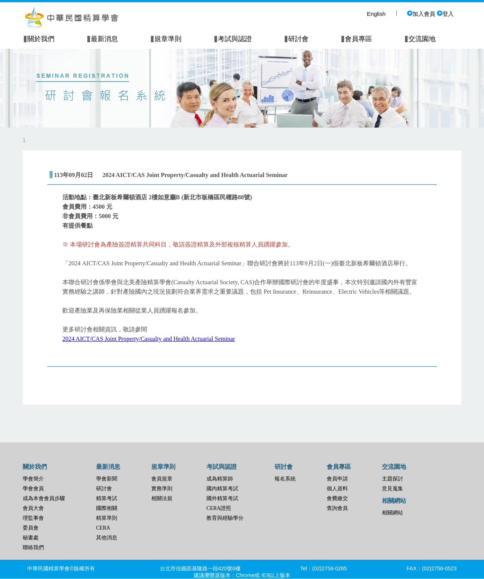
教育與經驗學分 (225, 518)
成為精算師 (219, 479)
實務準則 (161, 488)
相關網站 (392, 513)
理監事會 (33, 518)
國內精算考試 (222, 488)
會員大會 (33, 508)
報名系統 (285, 479)
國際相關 (106, 508)
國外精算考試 (222, 498)
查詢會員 (337, 508)
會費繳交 (337, 498)
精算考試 (106, 498)
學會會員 (33, 488)
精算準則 (106, 518)
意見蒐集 (392, 488)
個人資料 (337, 488)
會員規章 (161, 479)
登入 (445, 14)
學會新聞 (106, 479)
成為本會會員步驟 (44, 498)
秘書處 (31, 538)
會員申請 (337, 479)
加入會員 (421, 14)
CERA (103, 528)
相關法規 (161, 498)
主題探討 (392, 479)
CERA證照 (218, 508)
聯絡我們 (33, 547)
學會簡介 (33, 479)
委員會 (31, 528)
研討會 (104, 488)
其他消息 (106, 538)
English (376, 14)
